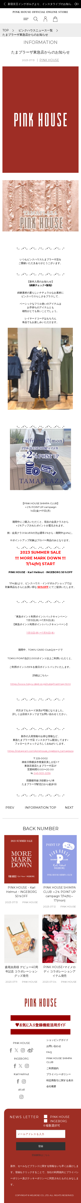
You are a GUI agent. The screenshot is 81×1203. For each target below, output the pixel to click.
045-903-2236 (42, 773)
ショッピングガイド (57, 1039)
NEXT (69, 807)
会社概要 (51, 1086)
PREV (9, 807)
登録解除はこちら (41, 1155)
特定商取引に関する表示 (59, 1080)
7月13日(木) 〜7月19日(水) (40, 632)
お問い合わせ (53, 1046)
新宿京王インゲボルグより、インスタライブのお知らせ (41, 4)
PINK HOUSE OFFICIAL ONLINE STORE (40, 12)
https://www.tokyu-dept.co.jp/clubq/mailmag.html (40, 683)
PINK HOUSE (49, 60)
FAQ (49, 1052)
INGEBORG (58, 1121)
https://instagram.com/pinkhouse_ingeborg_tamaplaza (40, 750)
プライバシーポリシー (58, 1074)
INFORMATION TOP (40, 807)
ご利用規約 (52, 1068)
